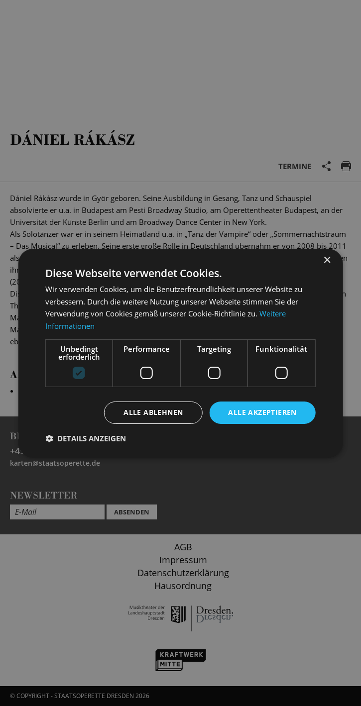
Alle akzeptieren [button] (262, 412)
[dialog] (180, 353)
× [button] (327, 260)
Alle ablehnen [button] (153, 412)
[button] (85, 438)
